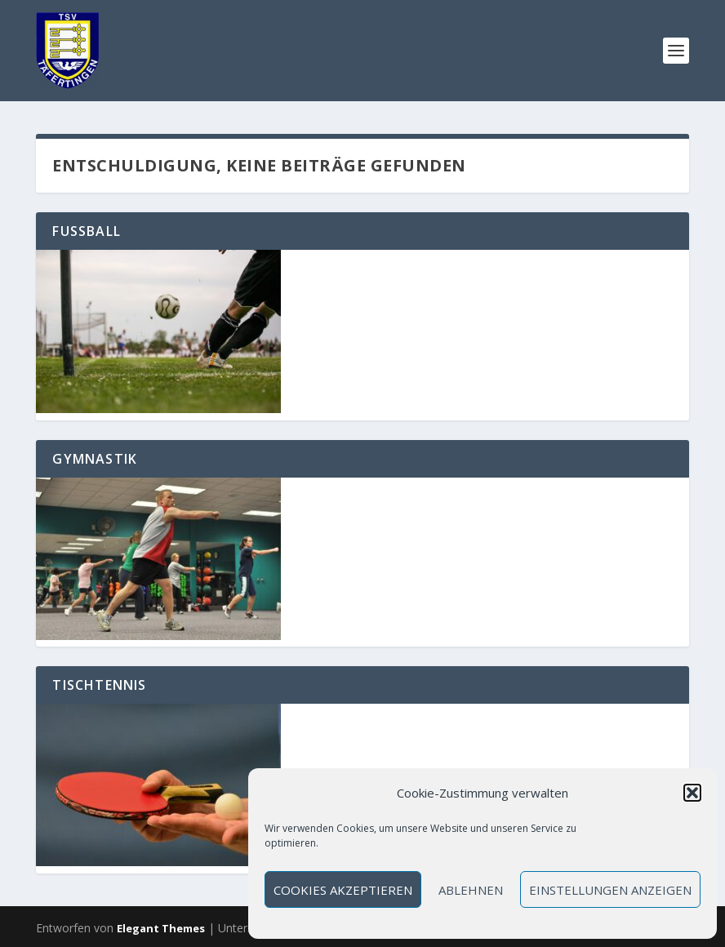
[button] (692, 793)
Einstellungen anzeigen (610, 890)
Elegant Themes (161, 928)
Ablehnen (470, 890)
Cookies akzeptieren (343, 890)
